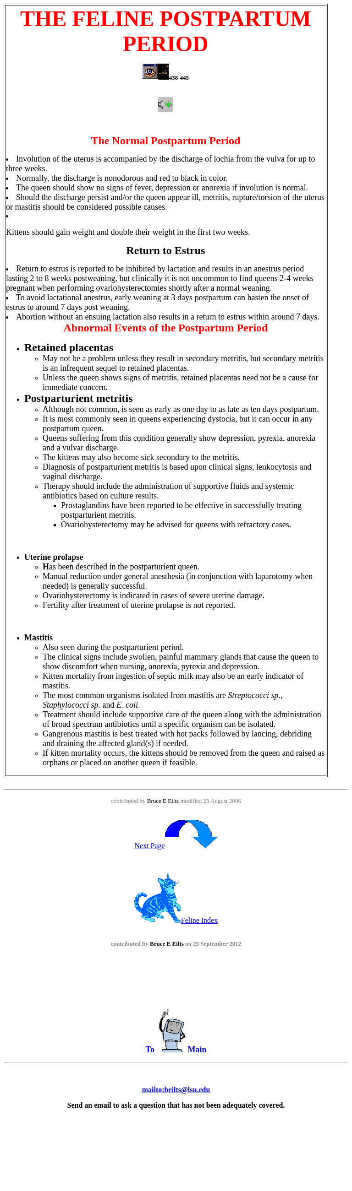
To (150, 1049)
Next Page (175, 846)
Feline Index (176, 920)
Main (196, 1049)
